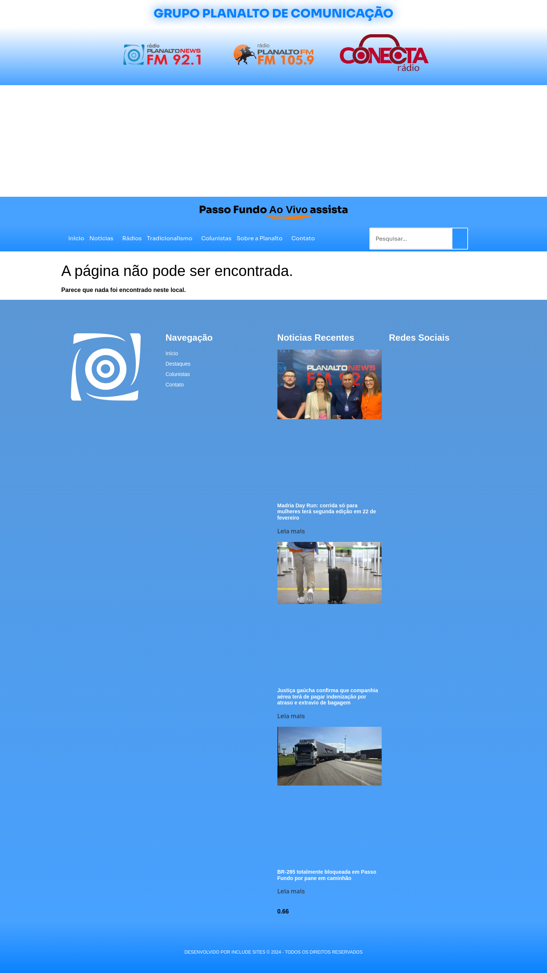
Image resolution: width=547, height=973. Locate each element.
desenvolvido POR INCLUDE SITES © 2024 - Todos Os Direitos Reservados (273, 952)
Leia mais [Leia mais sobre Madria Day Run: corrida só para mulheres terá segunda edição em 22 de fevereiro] (291, 531)
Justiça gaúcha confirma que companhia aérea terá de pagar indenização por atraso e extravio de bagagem (327, 696)
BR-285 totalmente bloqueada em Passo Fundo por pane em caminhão (326, 875)
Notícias (103, 238)
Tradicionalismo (171, 238)
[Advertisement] (273, 141)
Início (76, 238)
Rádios (131, 238)
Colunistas (216, 238)
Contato (303, 238)
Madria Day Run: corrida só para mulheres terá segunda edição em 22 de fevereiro (326, 511)
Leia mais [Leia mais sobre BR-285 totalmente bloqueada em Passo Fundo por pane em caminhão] (291, 891)
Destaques (178, 364)
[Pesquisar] (459, 238)
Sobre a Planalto (261, 238)
